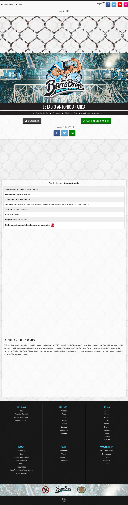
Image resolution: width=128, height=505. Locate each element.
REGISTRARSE (7, 4)
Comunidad (64, 461)
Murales (64, 433)
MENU (64, 10)
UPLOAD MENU (32, 120)
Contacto (106, 461)
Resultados (21, 467)
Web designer (21, 473)
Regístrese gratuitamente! (96, 120)
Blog (21, 454)
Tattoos (64, 424)
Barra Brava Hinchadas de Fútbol (64, 78)
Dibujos (64, 427)
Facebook (64, 451)
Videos (64, 411)
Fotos (64, 414)
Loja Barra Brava (106, 451)
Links (107, 421)
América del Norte (21, 417)
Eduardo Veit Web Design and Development (64, 500)
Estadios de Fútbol (21, 457)
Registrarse (106, 454)
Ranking (21, 451)
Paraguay (56, 113)
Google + (64, 457)
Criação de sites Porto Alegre (21, 470)
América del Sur (42, 113)
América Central (21, 414)
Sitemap (107, 464)
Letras (64, 417)
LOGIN (19, 4)
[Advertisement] (64, 160)
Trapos (64, 421)
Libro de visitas (21, 461)
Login (107, 457)
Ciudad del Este (71, 113)
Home (29, 113)
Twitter (63, 454)
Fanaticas (64, 430)
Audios (106, 417)
